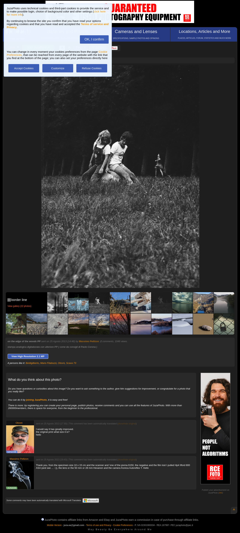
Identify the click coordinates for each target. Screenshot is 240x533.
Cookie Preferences (123, 525)
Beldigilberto (32, 363)
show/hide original (127, 423)
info (220, 493)
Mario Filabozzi (48, 363)
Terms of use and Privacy (98, 525)
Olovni (61, 363)
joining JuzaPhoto (36, 399)
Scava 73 (71, 363)
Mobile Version (54, 525)
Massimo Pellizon (89, 341)
